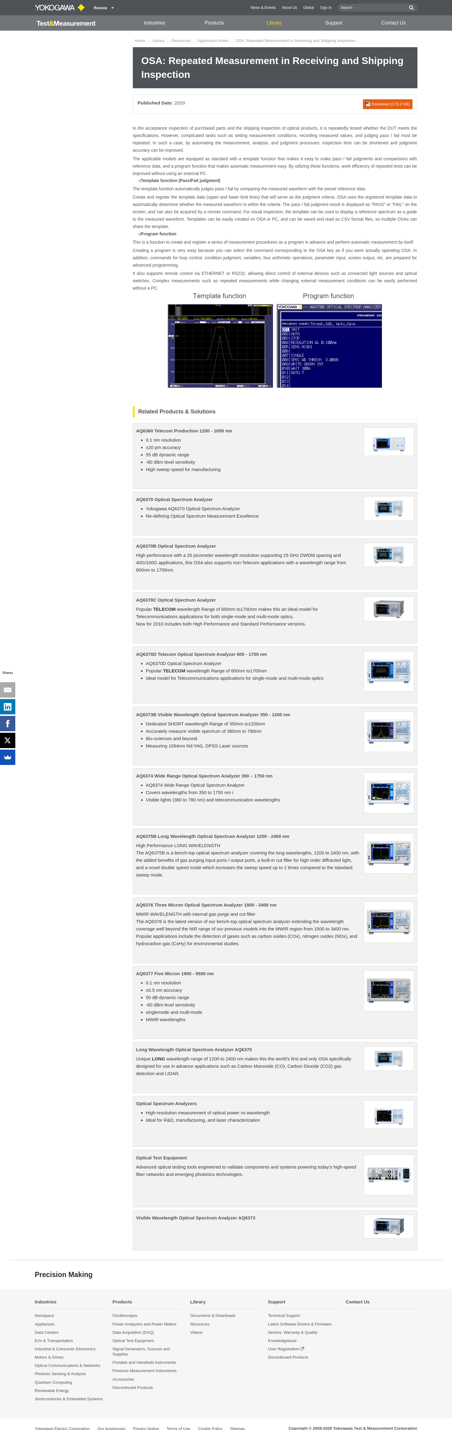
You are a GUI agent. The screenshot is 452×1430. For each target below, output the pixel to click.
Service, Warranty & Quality (292, 1332)
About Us (289, 8)
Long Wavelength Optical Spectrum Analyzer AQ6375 (194, 1049)
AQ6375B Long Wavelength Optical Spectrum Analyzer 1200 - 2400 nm (213, 836)
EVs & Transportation (54, 1340)
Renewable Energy (52, 1390)
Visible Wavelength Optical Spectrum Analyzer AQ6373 (196, 1217)
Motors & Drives (49, 1357)
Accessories (123, 1379)
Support (333, 22)
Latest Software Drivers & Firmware (300, 1324)
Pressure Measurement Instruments (145, 1370)
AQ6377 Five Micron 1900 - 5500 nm (175, 973)
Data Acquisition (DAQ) (133, 1332)
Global (308, 8)
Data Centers (47, 1332)
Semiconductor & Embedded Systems (69, 1399)
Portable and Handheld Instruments (144, 1362)
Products (214, 22)
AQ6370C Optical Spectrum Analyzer (176, 600)
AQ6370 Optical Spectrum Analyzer (174, 499)
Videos (196, 1332)
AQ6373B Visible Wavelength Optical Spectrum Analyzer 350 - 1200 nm (213, 714)
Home (140, 40)
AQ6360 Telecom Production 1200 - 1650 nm (184, 430)
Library (274, 22)
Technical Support (284, 1315)
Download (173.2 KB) (387, 104)
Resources (181, 40)
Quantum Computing (53, 1382)
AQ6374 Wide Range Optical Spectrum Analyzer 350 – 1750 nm (204, 775)
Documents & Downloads (213, 1315)
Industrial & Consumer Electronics (65, 1349)
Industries (154, 22)
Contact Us (393, 22)
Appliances (45, 1324)
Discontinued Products (133, 1387)
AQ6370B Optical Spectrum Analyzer (176, 546)
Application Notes (213, 40)
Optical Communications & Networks (67, 1365)
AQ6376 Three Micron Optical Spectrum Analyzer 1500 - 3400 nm (206, 904)
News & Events (263, 8)
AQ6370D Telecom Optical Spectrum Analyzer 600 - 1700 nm (201, 654)
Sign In (326, 8)
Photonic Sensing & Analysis (60, 1373)
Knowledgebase (282, 1340)
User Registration (283, 1349)
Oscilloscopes (125, 1315)
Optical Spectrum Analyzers (166, 1103)
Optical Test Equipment (161, 1157)
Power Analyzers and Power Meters (145, 1324)
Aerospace (44, 1315)
